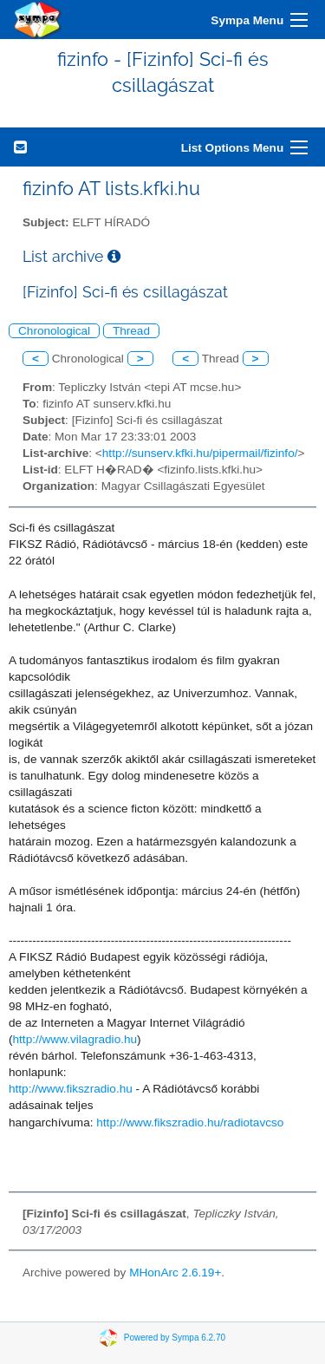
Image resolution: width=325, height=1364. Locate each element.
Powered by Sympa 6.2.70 (174, 1337)
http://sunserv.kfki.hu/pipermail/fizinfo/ (200, 453)
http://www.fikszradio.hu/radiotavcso (189, 1122)
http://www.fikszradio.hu (71, 1088)
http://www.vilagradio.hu (75, 1039)
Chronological (54, 330)
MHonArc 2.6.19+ (175, 1272)
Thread (131, 330)
